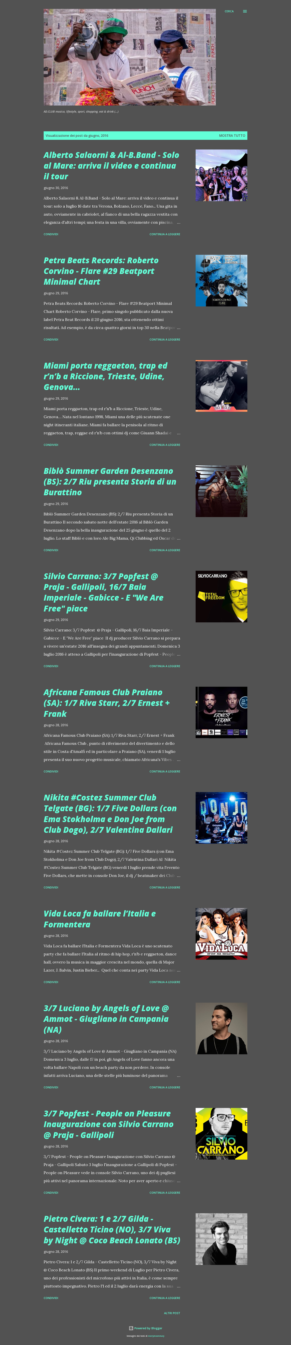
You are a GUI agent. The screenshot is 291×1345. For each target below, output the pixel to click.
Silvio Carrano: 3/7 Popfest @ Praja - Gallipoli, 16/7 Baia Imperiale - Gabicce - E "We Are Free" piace (103, 592)
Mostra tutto (232, 135)
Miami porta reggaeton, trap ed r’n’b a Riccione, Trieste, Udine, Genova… (105, 376)
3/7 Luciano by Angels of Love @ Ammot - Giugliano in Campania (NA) (106, 1018)
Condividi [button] (51, 234)
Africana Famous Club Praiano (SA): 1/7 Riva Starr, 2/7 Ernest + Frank (107, 703)
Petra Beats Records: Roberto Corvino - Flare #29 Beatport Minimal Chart (101, 271)
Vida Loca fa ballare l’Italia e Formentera (100, 919)
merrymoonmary (156, 1336)
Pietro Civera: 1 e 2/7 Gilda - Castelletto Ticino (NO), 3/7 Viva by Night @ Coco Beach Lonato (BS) (112, 1229)
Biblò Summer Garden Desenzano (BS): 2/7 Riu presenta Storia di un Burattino (110, 481)
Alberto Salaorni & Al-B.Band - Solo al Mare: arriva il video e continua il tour (111, 165)
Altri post (172, 1313)
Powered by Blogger (145, 1328)
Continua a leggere (165, 234)
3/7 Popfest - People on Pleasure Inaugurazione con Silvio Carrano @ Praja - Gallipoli (109, 1124)
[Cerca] (229, 11)
